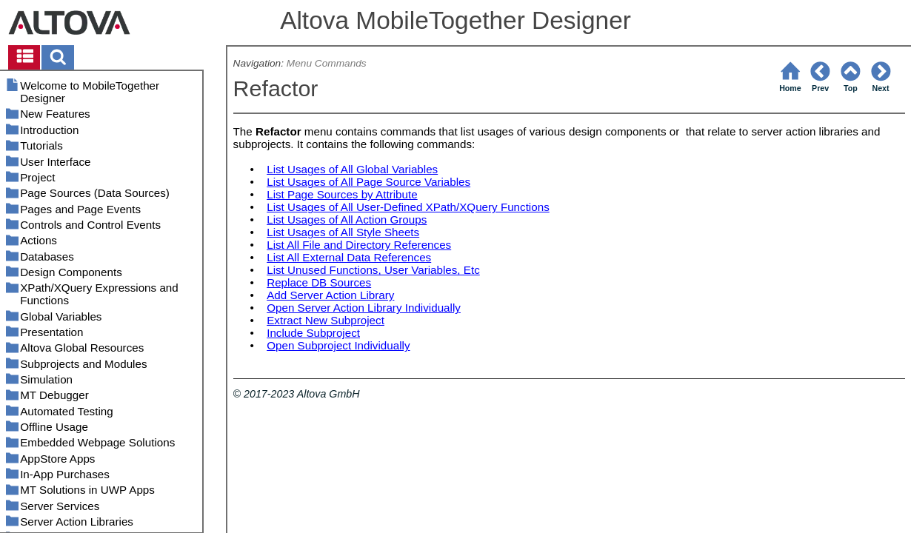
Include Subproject (313, 332)
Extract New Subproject (325, 320)
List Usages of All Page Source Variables (368, 181)
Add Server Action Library (330, 295)
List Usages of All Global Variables (352, 169)
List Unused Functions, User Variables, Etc (373, 270)
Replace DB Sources (319, 282)
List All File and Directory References (359, 244)
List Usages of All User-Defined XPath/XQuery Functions (408, 207)
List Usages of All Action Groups (347, 219)
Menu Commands (327, 63)
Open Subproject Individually (338, 345)
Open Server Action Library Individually (364, 307)
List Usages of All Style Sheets (343, 232)
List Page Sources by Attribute (342, 194)
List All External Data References (349, 257)
